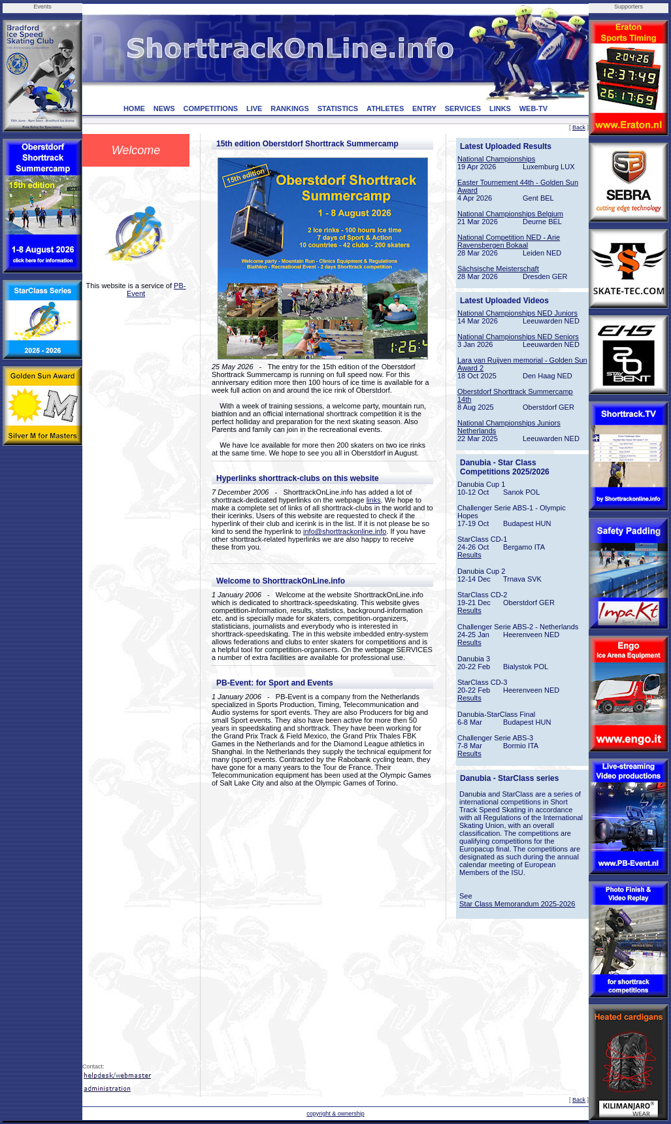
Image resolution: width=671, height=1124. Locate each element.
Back (578, 127)
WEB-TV (533, 108)
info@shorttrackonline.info (344, 531)
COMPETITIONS (210, 108)
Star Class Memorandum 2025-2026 (517, 904)
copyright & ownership (335, 1113)
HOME (134, 108)
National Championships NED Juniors (517, 313)
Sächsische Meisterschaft (498, 269)
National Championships (496, 159)
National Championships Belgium (510, 214)
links (374, 500)
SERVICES (463, 108)
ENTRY (424, 108)
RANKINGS (289, 108)
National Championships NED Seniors (518, 336)
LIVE (254, 108)
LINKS (500, 108)
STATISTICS (338, 108)
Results (469, 555)
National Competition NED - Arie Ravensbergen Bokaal (508, 241)
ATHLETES (385, 108)
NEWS (164, 108)
